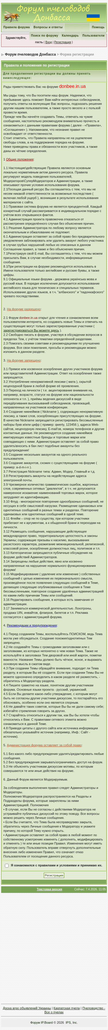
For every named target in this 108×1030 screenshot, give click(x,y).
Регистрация (62, 42)
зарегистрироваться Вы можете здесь (31, 330)
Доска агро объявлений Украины (27, 1008)
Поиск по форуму (44, 35)
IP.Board (47, 1022)
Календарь (70, 35)
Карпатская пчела (67, 1008)
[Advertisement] (54, 948)
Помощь (98, 27)
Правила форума (16, 27)
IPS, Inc (71, 1022)
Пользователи (93, 35)
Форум (35, 1022)
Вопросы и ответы (48, 27)
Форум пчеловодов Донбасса (30, 54)
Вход (49, 42)
